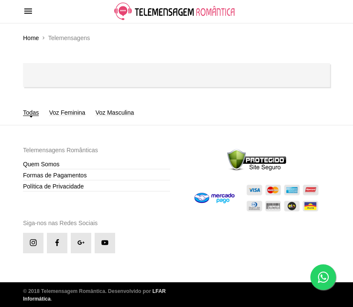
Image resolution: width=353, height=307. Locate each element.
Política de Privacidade (53, 186)
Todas (31, 112)
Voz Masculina (114, 112)
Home (31, 38)
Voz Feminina (67, 112)
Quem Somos (41, 164)
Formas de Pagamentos (55, 175)
